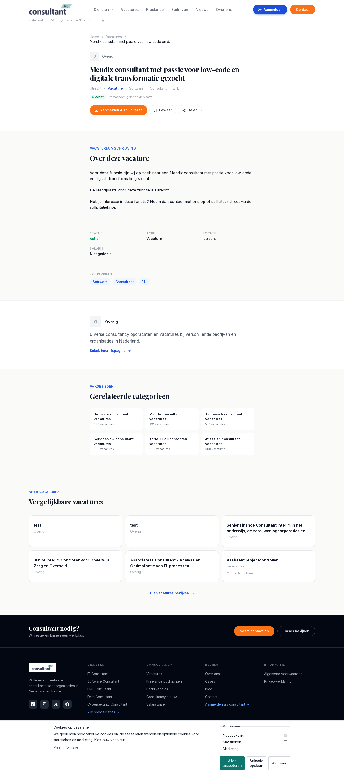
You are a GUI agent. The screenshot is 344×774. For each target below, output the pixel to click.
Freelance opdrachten (164, 681)
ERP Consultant (99, 689)
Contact (303, 9)
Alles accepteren (232, 763)
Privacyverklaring (278, 681)
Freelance (155, 9)
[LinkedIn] (33, 704)
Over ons (224, 9)
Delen (190, 110)
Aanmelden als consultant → (227, 704)
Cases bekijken (296, 631)
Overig (107, 56)
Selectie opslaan (256, 763)
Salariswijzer (156, 704)
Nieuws (202, 9)
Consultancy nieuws (162, 697)
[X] (56, 704)
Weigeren (279, 763)
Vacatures (130, 9)
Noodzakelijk (233, 735)
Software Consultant (103, 681)
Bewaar (162, 110)
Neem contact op (254, 631)
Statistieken (232, 742)
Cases (210, 681)
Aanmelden (270, 9)
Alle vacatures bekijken (172, 593)
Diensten (103, 9)
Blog (208, 689)
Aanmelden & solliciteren (119, 110)
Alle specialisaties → (103, 712)
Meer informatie (66, 747)
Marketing (231, 749)
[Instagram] (44, 704)
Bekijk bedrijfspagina (110, 351)
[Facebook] (67, 704)
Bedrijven (179, 9)
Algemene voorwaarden (283, 674)
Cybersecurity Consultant (107, 704)
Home (94, 37)
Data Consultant (99, 697)
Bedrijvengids (157, 689)
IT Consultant (97, 674)
